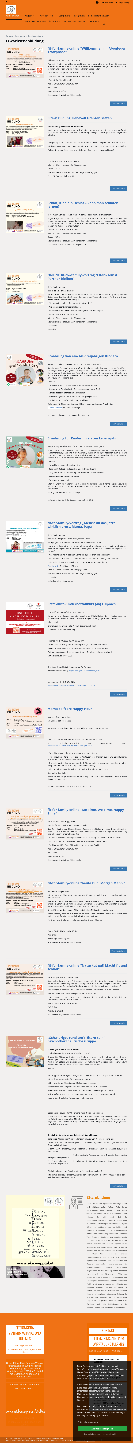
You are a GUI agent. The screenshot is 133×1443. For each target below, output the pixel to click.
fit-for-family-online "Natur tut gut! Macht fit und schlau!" (87, 967)
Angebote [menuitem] (31, 15)
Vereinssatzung (57, 1438)
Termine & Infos (118, 103)
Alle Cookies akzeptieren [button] (102, 1429)
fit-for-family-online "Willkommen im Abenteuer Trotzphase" (87, 50)
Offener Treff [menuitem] (47, 15)
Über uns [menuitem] (54, 21)
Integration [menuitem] (79, 15)
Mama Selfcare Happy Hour (70, 708)
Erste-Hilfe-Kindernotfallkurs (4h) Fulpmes (82, 604)
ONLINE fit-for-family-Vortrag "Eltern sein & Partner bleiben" (83, 277)
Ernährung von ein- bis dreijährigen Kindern (83, 356)
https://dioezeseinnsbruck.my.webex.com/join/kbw (70, 745)
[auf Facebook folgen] (6, 2)
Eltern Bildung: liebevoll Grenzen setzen (80, 118)
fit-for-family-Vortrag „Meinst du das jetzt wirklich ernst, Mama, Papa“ (81, 525)
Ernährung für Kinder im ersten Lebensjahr (82, 438)
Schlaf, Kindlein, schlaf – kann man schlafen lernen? (83, 205)
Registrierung (122, 2)
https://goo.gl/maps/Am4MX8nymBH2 (85, 670)
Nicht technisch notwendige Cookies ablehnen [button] (102, 1434)
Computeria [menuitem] (64, 15)
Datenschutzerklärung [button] (88, 1422)
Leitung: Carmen (55, 407)
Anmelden (107, 2)
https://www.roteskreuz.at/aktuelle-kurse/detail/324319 (71, 685)
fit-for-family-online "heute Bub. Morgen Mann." (86, 883)
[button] (104, 24)
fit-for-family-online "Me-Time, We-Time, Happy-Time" (86, 811)
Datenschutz (21, 1438)
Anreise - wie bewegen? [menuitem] (75, 21)
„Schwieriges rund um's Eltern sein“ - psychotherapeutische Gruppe (77, 1039)
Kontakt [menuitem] (95, 21)
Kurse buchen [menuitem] (14, 15)
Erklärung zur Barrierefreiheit (39, 1438)
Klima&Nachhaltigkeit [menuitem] (98, 15)
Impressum (10, 1438)
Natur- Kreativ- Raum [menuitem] (35, 21)
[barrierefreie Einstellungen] (97, 2)
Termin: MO (53, 566)
